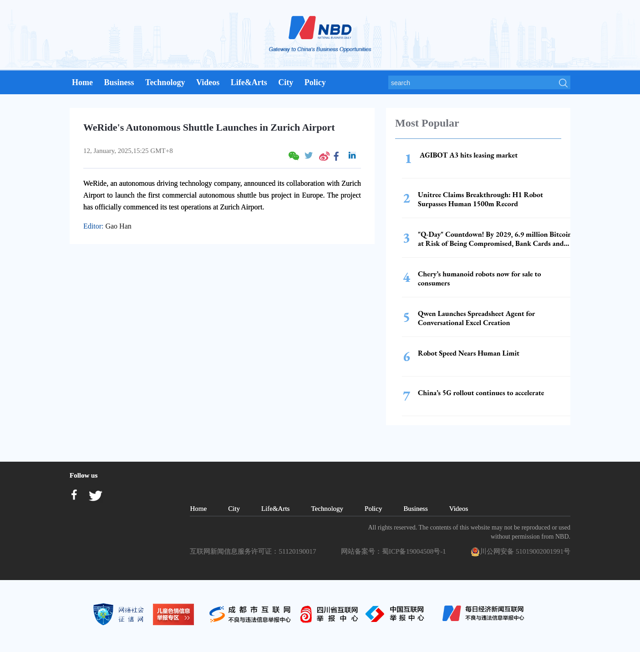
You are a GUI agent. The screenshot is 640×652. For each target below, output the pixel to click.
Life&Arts (249, 82)
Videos (207, 82)
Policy (315, 82)
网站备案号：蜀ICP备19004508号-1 (395, 551)
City (285, 82)
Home (82, 82)
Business (119, 82)
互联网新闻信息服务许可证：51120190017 (254, 551)
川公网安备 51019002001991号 (520, 551)
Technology (165, 82)
